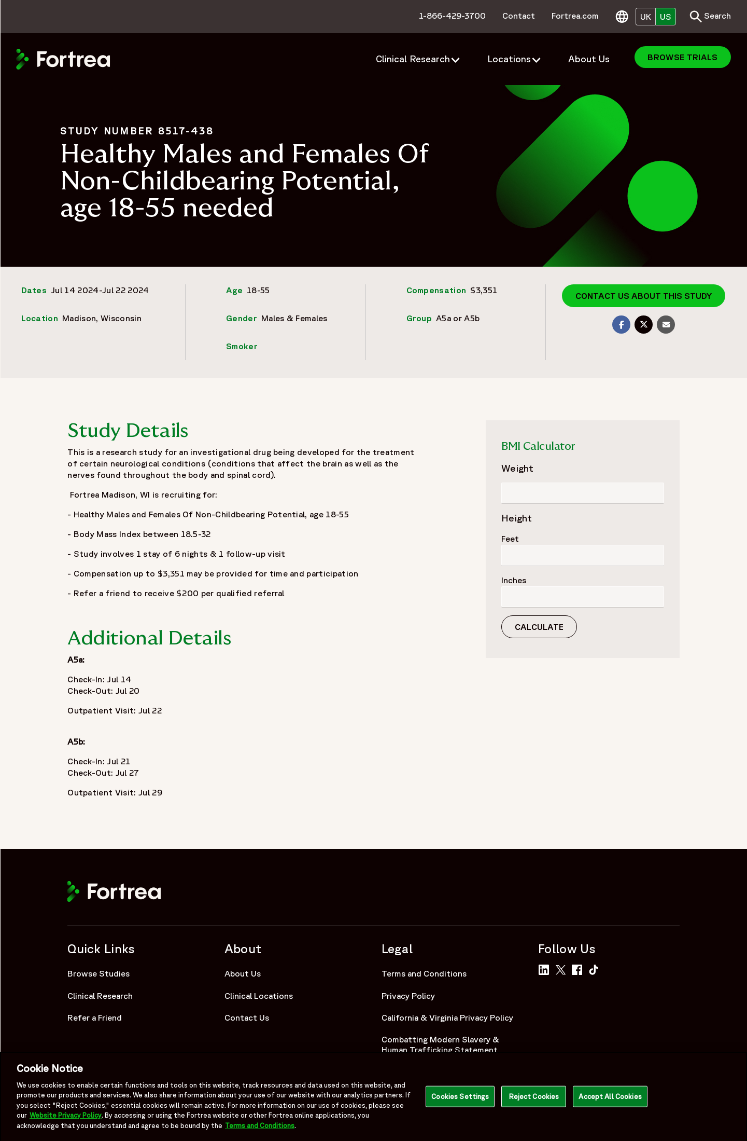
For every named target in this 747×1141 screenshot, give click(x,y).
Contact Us (246, 1017)
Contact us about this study (643, 295)
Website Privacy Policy (66, 1120)
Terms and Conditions (424, 973)
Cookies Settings (460, 1101)
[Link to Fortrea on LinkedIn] (545, 968)
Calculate (539, 626)
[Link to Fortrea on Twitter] (562, 968)
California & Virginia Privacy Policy (447, 1017)
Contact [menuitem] (518, 15)
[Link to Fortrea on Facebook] (579, 968)
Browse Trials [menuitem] (682, 57)
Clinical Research (100, 995)
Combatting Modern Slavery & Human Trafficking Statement (440, 1044)
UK (645, 16)
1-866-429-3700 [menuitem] (452, 15)
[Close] (730, 1101)
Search (710, 16)
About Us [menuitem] (589, 58)
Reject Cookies (534, 1101)
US (665, 16)
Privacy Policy (408, 995)
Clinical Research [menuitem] (413, 58)
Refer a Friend (94, 1017)
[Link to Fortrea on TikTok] (595, 968)
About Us (242, 973)
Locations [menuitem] (509, 58)
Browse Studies (98, 973)
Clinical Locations (258, 995)
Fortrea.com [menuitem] (575, 15)
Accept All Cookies (610, 1101)
